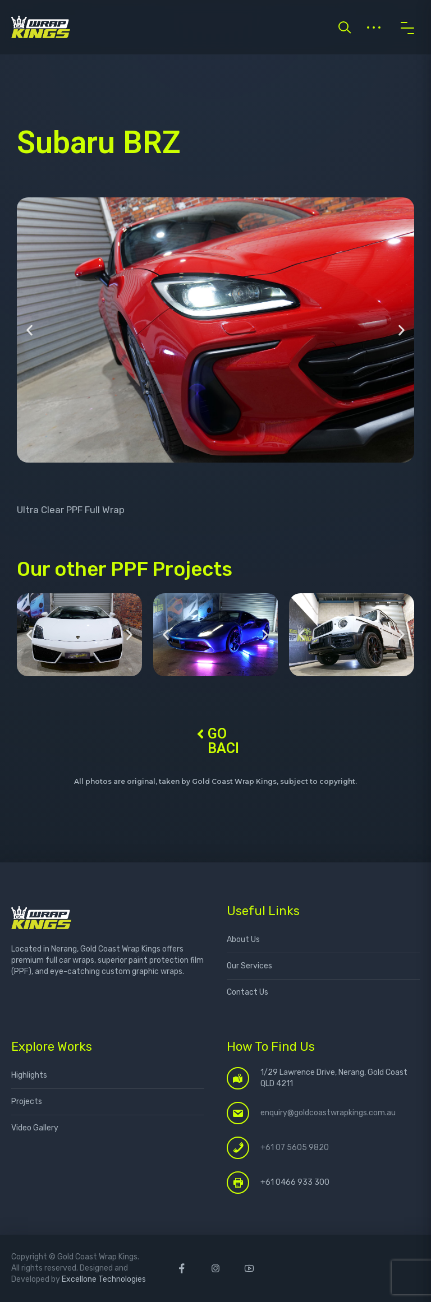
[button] (29, 330)
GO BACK (226, 741)
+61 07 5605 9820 (294, 1147)
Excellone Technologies (104, 1279)
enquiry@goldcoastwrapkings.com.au (328, 1113)
